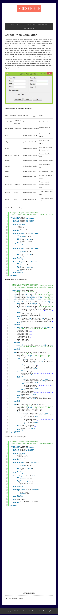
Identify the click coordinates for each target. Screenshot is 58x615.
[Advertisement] (31, 17)
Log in (49, 611)
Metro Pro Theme (22, 611)
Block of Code (29, 8)
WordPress (44, 611)
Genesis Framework (34, 611)
